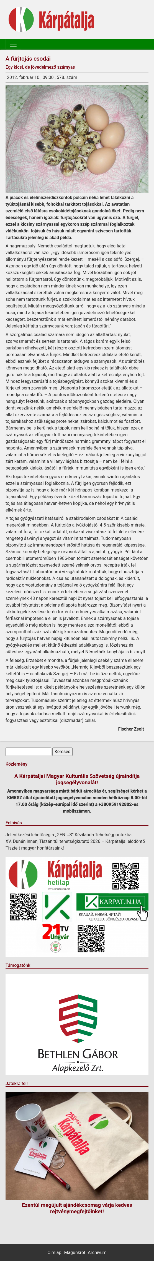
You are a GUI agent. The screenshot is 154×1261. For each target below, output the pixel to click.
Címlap (54, 1252)
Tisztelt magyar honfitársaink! (35, 848)
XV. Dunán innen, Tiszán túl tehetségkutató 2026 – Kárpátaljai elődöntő (75, 841)
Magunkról (74, 1252)
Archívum (97, 1252)
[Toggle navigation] (13, 44)
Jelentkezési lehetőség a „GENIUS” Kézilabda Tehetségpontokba (69, 834)
